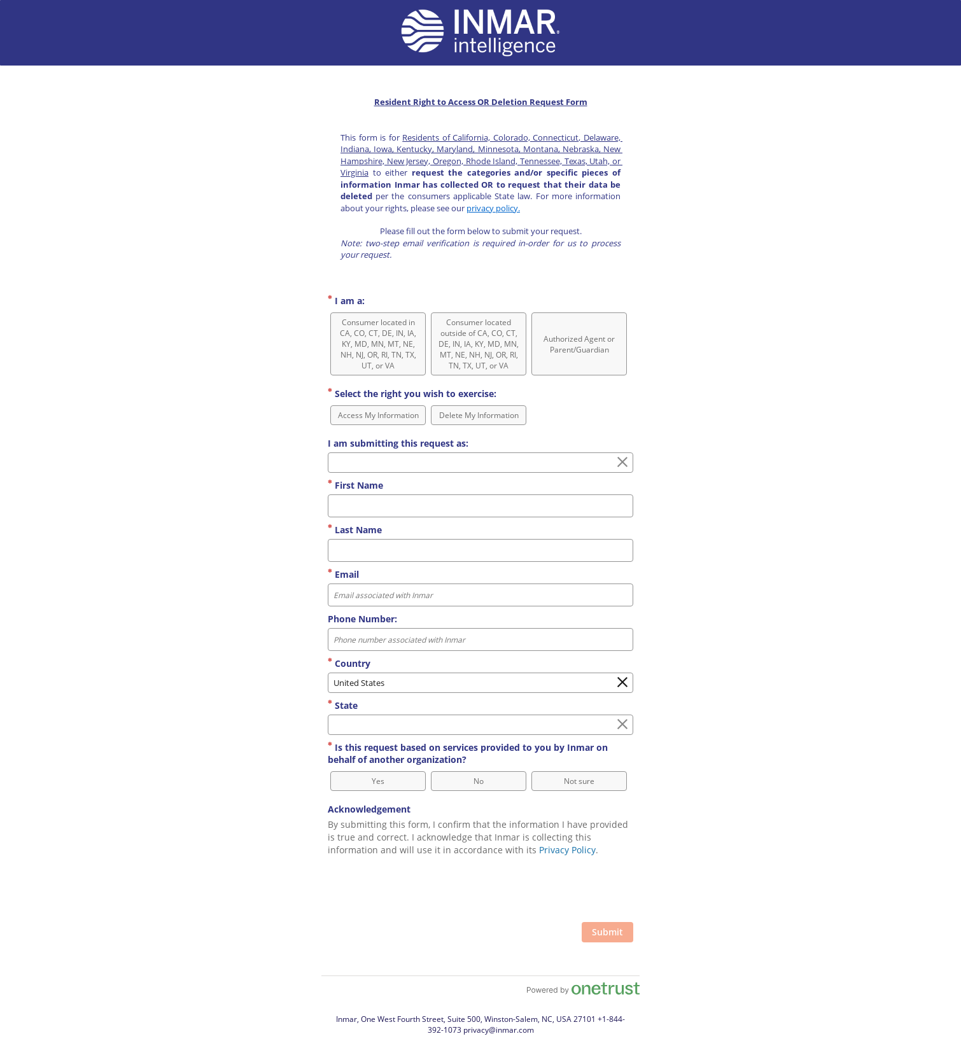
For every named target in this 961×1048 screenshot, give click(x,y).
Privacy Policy (567, 850)
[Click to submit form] (607, 932)
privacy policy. (493, 208)
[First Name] (480, 505)
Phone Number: (362, 619)
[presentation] (536, 891)
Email (343, 574)
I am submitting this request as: (398, 443)
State (343, 705)
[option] (378, 343)
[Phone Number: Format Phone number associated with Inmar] (480, 639)
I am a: (346, 301)
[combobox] (480, 462)
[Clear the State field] (622, 725)
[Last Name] (480, 550)
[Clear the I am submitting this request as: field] (622, 462)
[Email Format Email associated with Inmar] (480, 594)
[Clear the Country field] (622, 683)
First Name (355, 485)
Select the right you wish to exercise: (412, 394)
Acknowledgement (369, 809)
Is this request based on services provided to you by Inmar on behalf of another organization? (468, 753)
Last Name (355, 530)
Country (349, 663)
